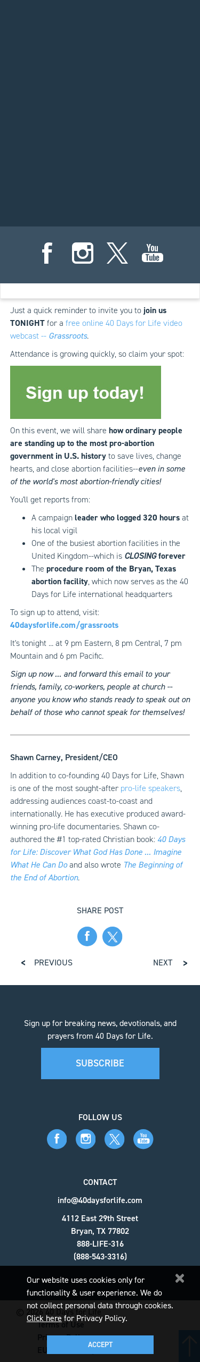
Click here (44, 1318)
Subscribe (100, 1063)
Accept (100, 1345)
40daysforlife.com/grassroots (64, 624)
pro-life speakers (150, 788)
